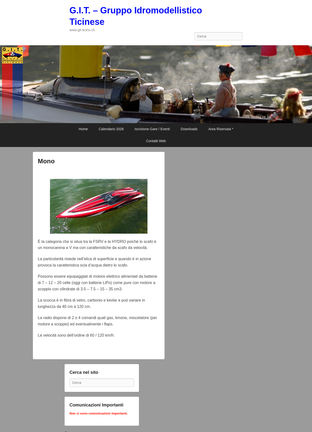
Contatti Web (156, 141)
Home (83, 129)
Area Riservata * (220, 129)
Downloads (189, 129)
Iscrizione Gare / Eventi (152, 129)
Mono (46, 161)
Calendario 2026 (111, 129)
